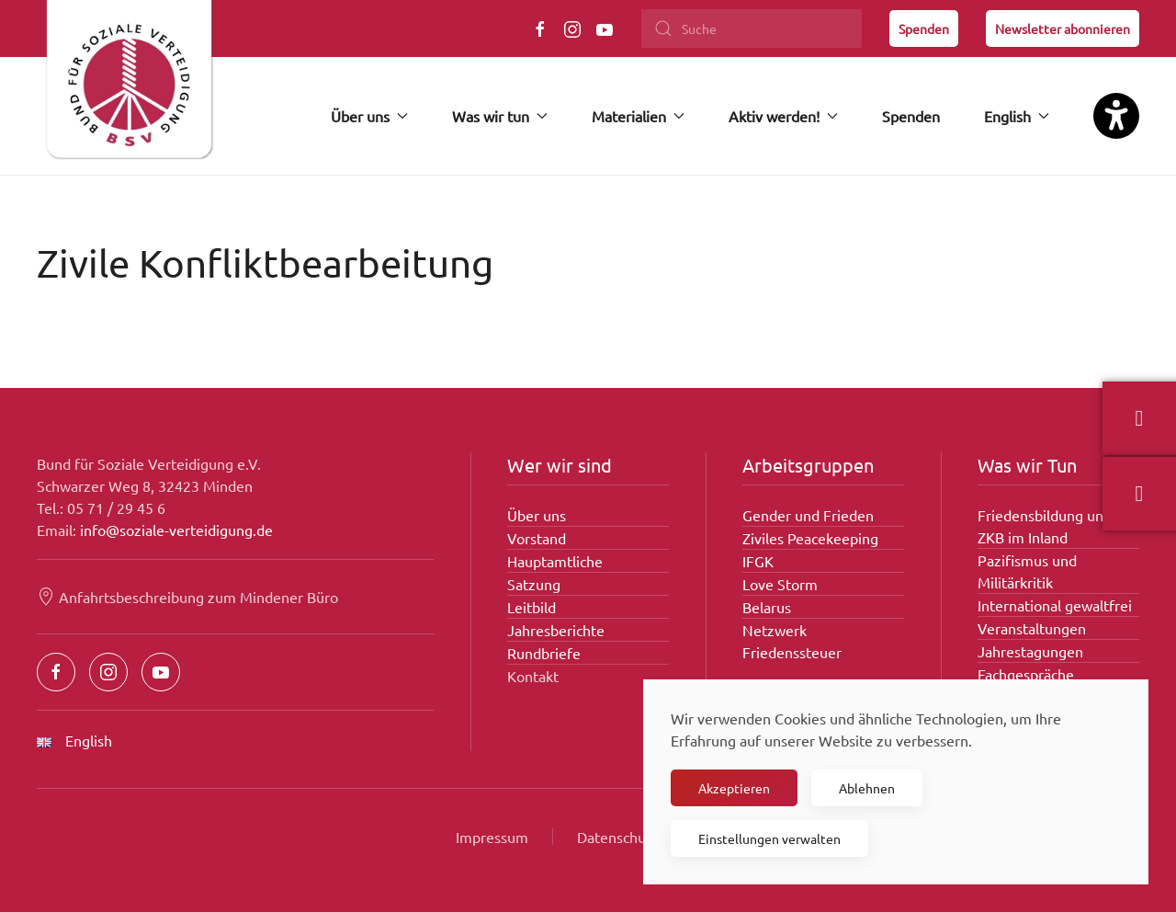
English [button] (1016, 116)
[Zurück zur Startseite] (128, 87)
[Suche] (751, 28)
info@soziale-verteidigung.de (176, 529)
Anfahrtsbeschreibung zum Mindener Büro (187, 596)
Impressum (492, 836)
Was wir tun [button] (500, 116)
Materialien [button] (638, 116)
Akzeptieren (734, 788)
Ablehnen (867, 788)
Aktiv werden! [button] (783, 116)
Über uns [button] (369, 116)
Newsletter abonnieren (1062, 28)
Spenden (924, 28)
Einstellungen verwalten (769, 838)
